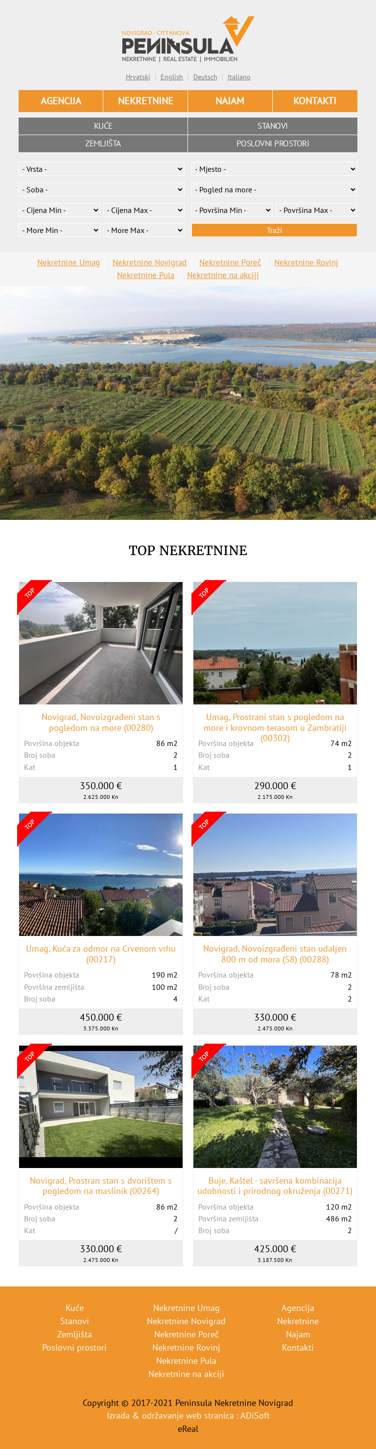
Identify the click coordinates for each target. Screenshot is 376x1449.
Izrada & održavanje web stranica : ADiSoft (188, 1415)
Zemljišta (103, 143)
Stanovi (273, 125)
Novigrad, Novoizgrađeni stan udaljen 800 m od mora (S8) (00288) (275, 953)
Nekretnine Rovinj (306, 262)
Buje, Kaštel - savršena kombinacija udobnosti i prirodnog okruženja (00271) (274, 1185)
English (172, 76)
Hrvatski (138, 76)
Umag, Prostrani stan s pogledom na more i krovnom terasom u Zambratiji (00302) (275, 728)
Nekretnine (145, 100)
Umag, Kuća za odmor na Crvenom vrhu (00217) (101, 953)
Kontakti (314, 100)
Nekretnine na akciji (223, 275)
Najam (229, 100)
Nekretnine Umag (68, 262)
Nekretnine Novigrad (150, 262)
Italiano (239, 76)
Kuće (103, 125)
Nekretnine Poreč (230, 262)
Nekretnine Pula (145, 275)
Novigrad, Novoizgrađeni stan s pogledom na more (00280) (101, 722)
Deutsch (205, 76)
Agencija (61, 100)
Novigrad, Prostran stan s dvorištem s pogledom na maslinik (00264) (101, 1185)
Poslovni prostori (272, 143)
